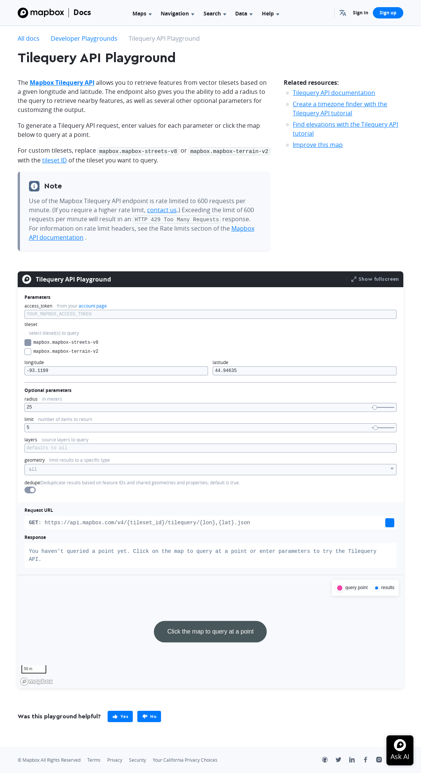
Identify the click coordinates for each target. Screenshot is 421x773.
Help (270, 13)
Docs (82, 12)
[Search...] (325, 13)
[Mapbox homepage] (36, 680)
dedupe (32, 481)
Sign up (388, 12)
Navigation (177, 13)
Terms (93, 759)
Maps (142, 13)
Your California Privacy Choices (185, 759)
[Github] (329, 759)
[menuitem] (343, 13)
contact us (162, 209)
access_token (38, 305)
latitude (220, 361)
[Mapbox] (41, 13)
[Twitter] (342, 759)
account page (93, 305)
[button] (343, 13)
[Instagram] (383, 759)
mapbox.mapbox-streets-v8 (61, 341)
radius (31, 398)
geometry (34, 459)
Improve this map (318, 145)
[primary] (120, 715)
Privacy (114, 759)
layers (30, 438)
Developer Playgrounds (84, 38)
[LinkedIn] (356, 759)
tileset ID (54, 159)
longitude (34, 361)
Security (137, 759)
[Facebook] (369, 759)
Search (215, 13)
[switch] (30, 488)
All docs (29, 38)
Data (243, 13)
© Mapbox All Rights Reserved (49, 759)
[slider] (374, 406)
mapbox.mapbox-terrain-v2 (61, 350)
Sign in (360, 12)
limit (28, 418)
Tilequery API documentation (334, 93)
